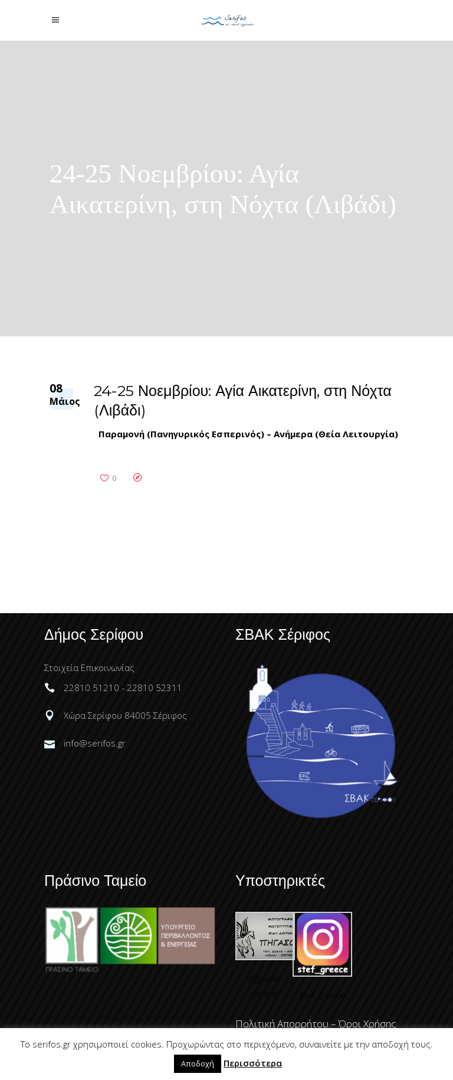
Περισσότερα (253, 1063)
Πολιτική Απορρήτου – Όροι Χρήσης (315, 1023)
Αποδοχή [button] (197, 1063)
